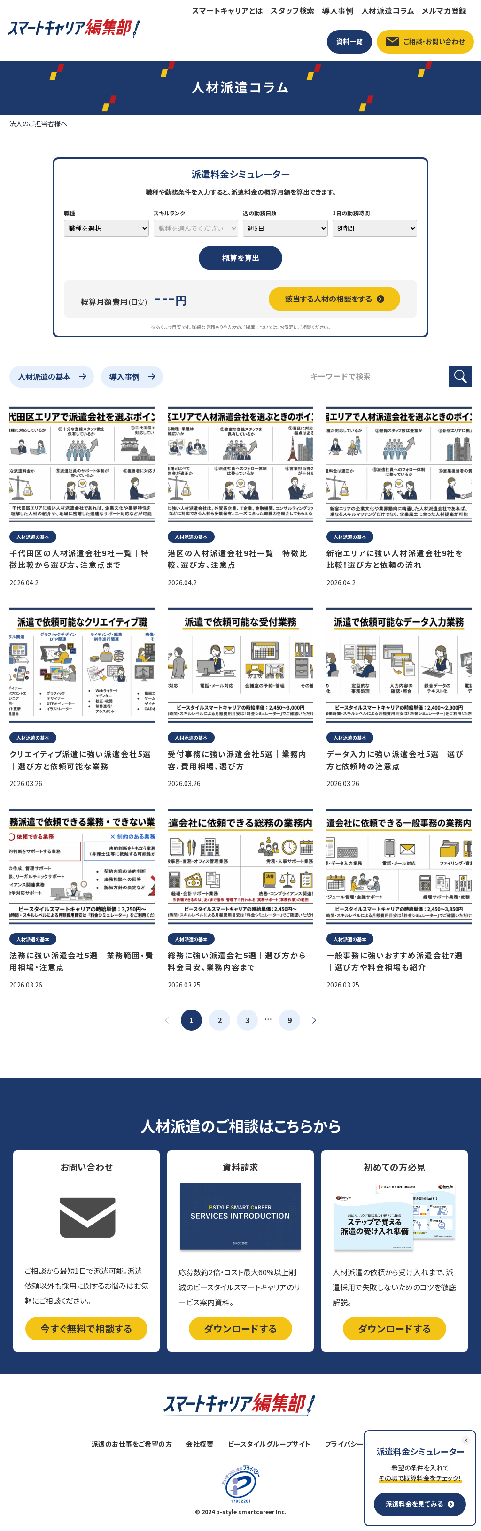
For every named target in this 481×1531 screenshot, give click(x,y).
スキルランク (169, 213)
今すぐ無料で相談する (86, 1328)
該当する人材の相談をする (334, 298)
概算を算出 (240, 257)
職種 (69, 213)
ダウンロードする (240, 1328)
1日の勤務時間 (351, 213)
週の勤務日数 (260, 213)
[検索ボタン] (461, 376)
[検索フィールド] (376, 376)
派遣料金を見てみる (420, 1503)
